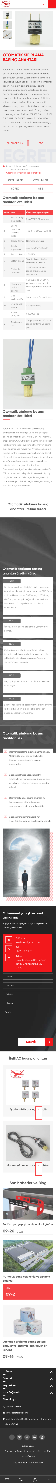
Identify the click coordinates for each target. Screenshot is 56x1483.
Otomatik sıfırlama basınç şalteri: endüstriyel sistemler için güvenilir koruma (25, 1347)
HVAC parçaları (29, 167)
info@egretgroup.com (15, 1412)
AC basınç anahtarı (15, 170)
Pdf (41, 143)
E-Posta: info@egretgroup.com (28, 940)
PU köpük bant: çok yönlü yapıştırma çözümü (26, 1280)
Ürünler (15, 167)
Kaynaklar (9, 1385)
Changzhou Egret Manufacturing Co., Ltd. (25, 1451)
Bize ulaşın (9, 1399)
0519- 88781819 (12, 1406)
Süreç (15, 189)
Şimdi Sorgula (15, 143)
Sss (40, 189)
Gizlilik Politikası (35, 1462)
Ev (7, 167)
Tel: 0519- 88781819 (24, 949)
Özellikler (15, 181)
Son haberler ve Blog (28, 1184)
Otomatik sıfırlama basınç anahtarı (23, 174)
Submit (39, 1042)
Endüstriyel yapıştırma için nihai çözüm (28, 1225)
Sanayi (7, 1378)
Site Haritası (19, 1462)
